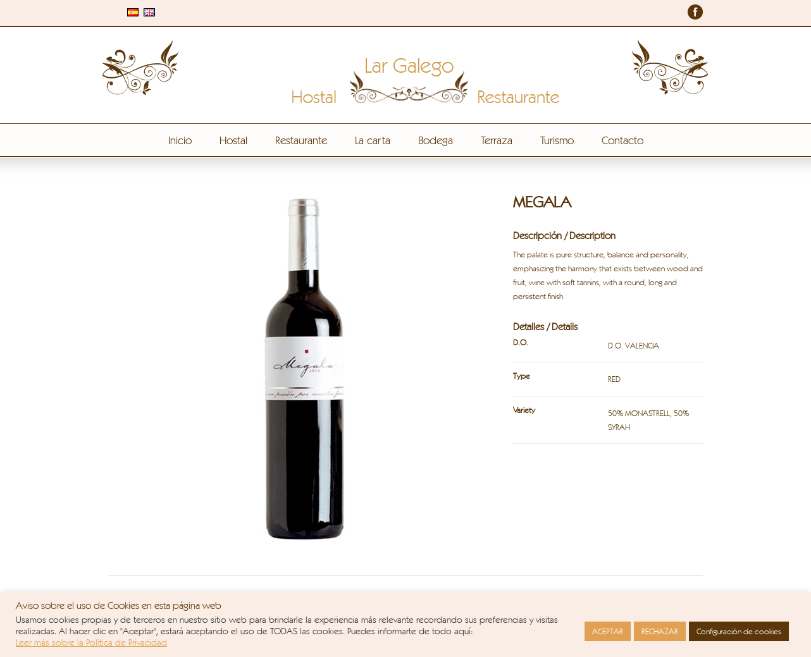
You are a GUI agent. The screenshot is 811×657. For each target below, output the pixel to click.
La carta (372, 140)
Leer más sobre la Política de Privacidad (91, 642)
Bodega (435, 140)
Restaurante (301, 140)
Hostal (233, 140)
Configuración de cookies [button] (738, 631)
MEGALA (542, 201)
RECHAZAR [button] (659, 631)
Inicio (180, 140)
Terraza (496, 140)
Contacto (622, 140)
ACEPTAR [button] (607, 631)
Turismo (557, 140)
